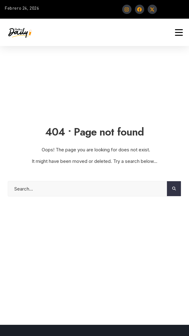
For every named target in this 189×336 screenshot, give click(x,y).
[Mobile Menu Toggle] (178, 32)
